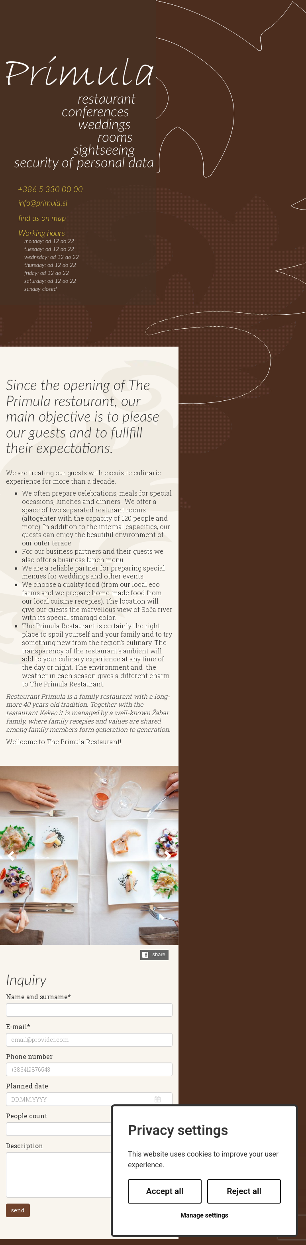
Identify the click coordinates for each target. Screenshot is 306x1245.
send (18, 1210)
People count (26, 1116)
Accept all (165, 1191)
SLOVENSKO (263, 26)
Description (24, 1146)
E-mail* (18, 1027)
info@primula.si (42, 203)
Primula (80, 72)
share (158, 954)
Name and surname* (38, 997)
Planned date (27, 1086)
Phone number (29, 1057)
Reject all (244, 1191)
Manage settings (204, 1215)
